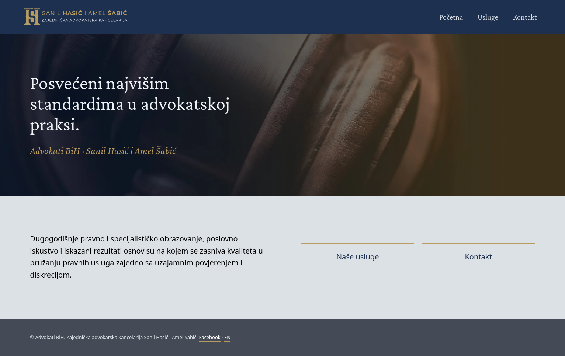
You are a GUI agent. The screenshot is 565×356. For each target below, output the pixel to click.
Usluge (488, 17)
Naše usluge (357, 257)
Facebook (209, 337)
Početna (451, 17)
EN (227, 337)
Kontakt (525, 17)
